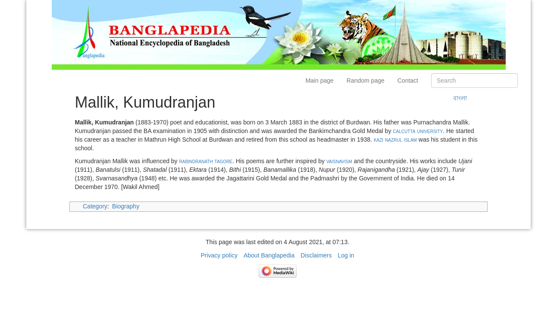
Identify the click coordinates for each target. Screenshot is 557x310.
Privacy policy (219, 255)
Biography (125, 206)
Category (95, 206)
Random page (366, 80)
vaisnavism (339, 161)
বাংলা (460, 98)
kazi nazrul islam (395, 139)
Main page (319, 80)
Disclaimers (316, 255)
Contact (407, 80)
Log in (346, 255)
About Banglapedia (269, 255)
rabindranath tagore (206, 161)
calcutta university (418, 130)
